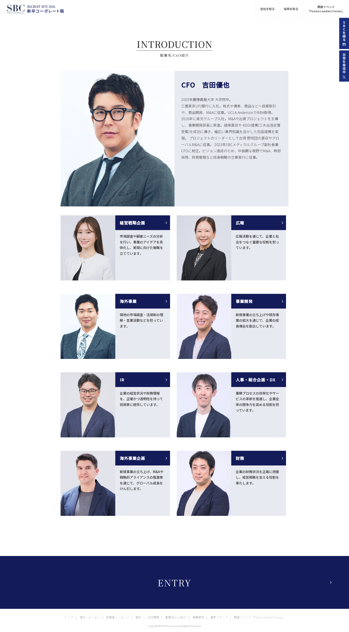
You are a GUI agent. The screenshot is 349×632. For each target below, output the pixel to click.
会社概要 (153, 617)
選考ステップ (219, 617)
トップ (68, 617)
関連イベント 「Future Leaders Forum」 (326, 9)
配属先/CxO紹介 (175, 617)
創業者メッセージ (117, 617)
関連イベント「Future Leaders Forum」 (259, 617)
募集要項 (198, 617)
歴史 (138, 617)
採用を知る (291, 9)
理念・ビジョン (90, 617)
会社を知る (267, 9)
